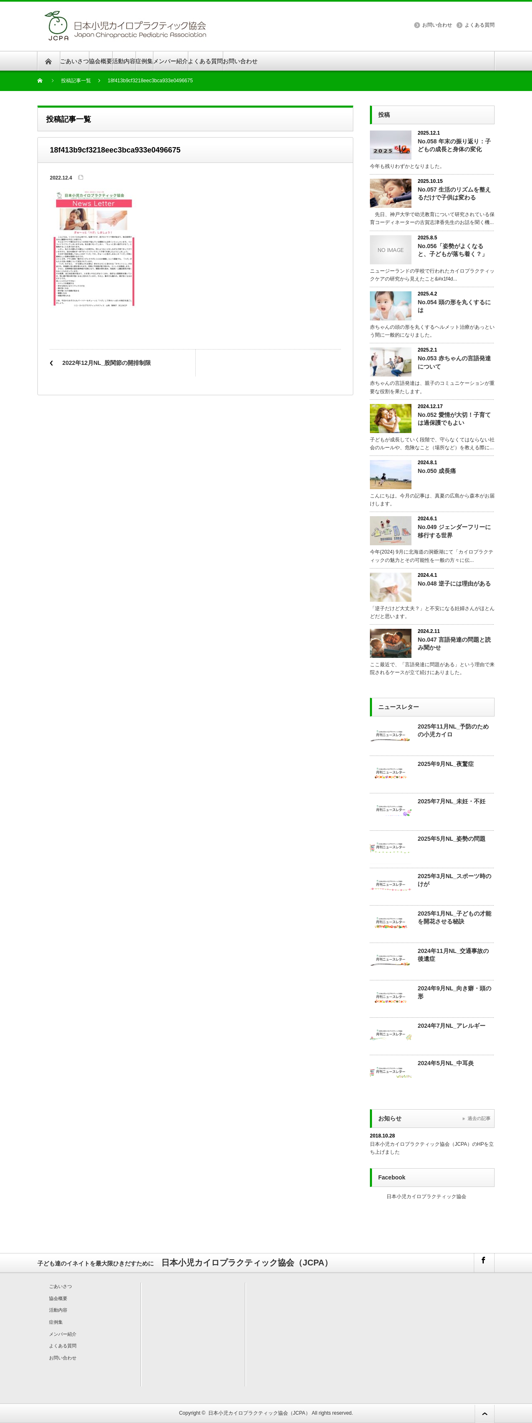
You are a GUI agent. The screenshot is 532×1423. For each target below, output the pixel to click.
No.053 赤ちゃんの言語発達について (454, 362)
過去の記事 (479, 1118)
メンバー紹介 (170, 61)
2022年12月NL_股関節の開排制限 (106, 362)
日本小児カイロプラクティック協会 (426, 1196)
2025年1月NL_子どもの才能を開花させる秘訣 (454, 917)
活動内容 (123, 61)
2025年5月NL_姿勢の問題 (451, 838)
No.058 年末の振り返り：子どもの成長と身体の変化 (454, 145)
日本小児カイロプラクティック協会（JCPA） (259, 1413)
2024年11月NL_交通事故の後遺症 (453, 955)
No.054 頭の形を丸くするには (454, 306)
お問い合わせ (437, 25)
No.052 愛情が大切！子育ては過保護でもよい (454, 418)
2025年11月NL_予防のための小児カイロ (453, 730)
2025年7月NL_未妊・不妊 (451, 801)
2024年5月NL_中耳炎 (446, 1063)
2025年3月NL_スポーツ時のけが (454, 880)
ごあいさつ (74, 61)
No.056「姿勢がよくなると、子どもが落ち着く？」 (453, 250)
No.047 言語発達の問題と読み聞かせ (454, 643)
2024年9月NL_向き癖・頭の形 (454, 992)
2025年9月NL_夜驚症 (446, 764)
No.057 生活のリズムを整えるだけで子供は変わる (454, 193)
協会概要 (100, 61)
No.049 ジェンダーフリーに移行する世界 (454, 531)
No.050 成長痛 (437, 471)
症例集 (144, 61)
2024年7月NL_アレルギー (451, 1025)
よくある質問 (480, 25)
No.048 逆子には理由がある (454, 583)
